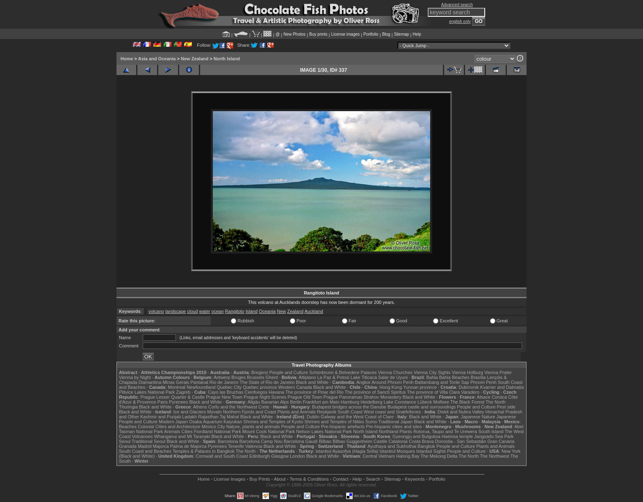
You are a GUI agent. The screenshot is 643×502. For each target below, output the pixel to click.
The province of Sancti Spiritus (375, 392)
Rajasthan (208, 416)
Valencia (253, 446)
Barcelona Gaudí (301, 441)
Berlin (295, 401)
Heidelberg (371, 401)
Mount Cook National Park (268, 431)
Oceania (267, 311)
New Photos (294, 34)
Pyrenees (178, 401)
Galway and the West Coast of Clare (357, 416)
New (281, 311)
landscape (175, 311)
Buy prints (318, 34)
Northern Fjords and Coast (249, 411)
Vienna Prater (498, 372)
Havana (276, 392)
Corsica (499, 397)
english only (460, 21)
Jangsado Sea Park (493, 436)
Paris (162, 401)
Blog (386, 34)
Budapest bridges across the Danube (349, 406)
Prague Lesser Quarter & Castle (173, 397)
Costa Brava (421, 441)
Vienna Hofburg (467, 372)
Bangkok (426, 446)
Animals (172, 431)
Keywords (414, 479)
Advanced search (457, 4)
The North (496, 401)
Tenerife (236, 446)
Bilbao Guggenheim (352, 441)
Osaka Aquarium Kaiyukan (215, 421)
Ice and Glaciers (189, 411)
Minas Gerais (175, 382)
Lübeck (424, 401)
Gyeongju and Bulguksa (416, 436)
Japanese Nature (478, 416)
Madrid (145, 446)
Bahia (432, 377)
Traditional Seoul (148, 441)
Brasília (478, 377)
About (280, 479)
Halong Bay (408, 456)
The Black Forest (467, 401)
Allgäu (253, 401)
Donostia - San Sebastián (460, 441)
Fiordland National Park (217, 431)
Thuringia (128, 406)
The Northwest (494, 456)
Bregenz (259, 372)
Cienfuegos (255, 392)
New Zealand (194, 58)
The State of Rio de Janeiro (267, 382)
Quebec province (260, 387)
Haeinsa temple (457, 436)
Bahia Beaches (454, 377)
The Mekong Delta (439, 456)
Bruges (238, 377)
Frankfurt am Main (321, 401)
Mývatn (214, 411)
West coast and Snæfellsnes (392, 411)
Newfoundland (201, 387)
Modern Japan (173, 421)
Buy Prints (259, 479)
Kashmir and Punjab (160, 416)
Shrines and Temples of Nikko (334, 421)
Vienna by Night (134, 377)
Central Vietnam (379, 456)
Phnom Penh (483, 382)
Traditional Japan (395, 421)
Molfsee (441, 401)
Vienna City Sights (432, 372)
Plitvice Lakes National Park (147, 392)
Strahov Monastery (382, 397)
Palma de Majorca (188, 446)
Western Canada (295, 387)
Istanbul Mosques (397, 451)
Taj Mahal (229, 416)
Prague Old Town (304, 397)
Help (417, 34)
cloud (192, 311)
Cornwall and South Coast (222, 456)
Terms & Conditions (309, 479)
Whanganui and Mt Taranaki (182, 436)
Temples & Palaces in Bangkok (204, 451)
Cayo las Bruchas (225, 392)
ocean (218, 311)
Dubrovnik (468, 387)
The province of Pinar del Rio (314, 392)
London (297, 456)
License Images (229, 479)
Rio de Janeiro (224, 382)
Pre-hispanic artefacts (343, 426)
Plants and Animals (296, 411)
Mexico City (213, 426)
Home (127, 58)
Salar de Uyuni (393, 377)
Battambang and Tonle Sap (442, 382)
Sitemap (401, 34)
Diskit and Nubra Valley (461, 411)
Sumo (371, 421)
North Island (227, 58)
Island (252, 311)
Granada (128, 446)
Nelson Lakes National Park (324, 431)
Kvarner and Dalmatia (502, 387)
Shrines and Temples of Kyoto (273, 421)
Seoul (124, 441)
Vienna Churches (395, 372)
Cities (187, 431)
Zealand (295, 311)
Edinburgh (259, 456)
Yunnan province (420, 387)
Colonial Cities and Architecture (169, 426)
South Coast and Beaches (145, 451)
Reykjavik (326, 411)
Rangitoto (234, 311)
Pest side (506, 406)
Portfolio (371, 34)
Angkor (363, 382)
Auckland (314, 311)
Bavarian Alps (275, 401)
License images (345, 34)
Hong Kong (390, 387)
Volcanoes (142, 436)
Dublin (313, 416)
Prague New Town (224, 397)
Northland (389, 431)
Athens (200, 406)
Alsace (483, 397)
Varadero (470, 392)
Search (373, 479)
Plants (405, 431)
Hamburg (350, 401)
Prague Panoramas (343, 397)
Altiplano (307, 377)
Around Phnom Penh (392, 382)
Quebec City (229, 387)
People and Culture (288, 372)
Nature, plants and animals (253, 426)
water (204, 311)
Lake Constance (399, 401)
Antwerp (222, 377)
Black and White (312, 382)
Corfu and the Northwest (232, 406)
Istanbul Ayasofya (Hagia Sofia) (346, 451)
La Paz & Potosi (333, 377)
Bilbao (325, 441)
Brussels (255, 377)
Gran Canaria (500, 441)
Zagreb (183, 392)
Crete (263, 406)
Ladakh (189, 416)
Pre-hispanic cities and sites (394, 426)
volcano (156, 311)
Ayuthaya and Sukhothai (391, 446)
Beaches (128, 426)
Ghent (272, 377)
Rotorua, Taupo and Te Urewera (445, 431)
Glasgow (280, 456)
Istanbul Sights (431, 451)
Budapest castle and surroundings (422, 406)
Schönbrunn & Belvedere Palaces (343, 372)
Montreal (176, 387)
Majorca (161, 446)
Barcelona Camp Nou (261, 441)
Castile (381, 441)
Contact (341, 479)
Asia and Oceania (157, 58)
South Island (491, 431)
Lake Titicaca (364, 377)
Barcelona (228, 441)
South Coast (350, 411)
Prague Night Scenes (265, 397)
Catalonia (397, 441)
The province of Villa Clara (433, 392)
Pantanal (199, 382)
